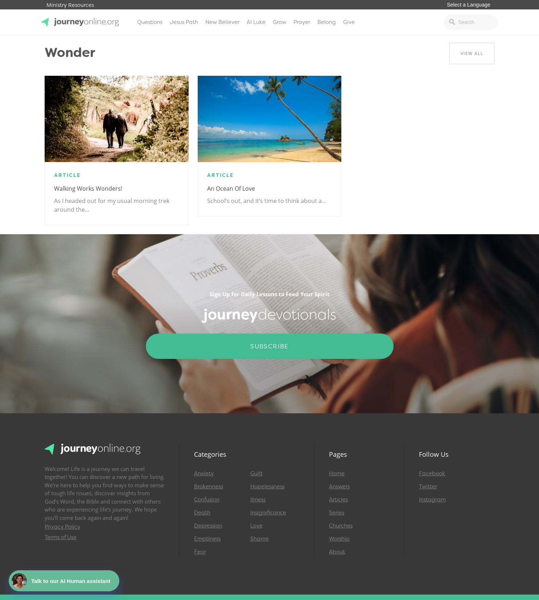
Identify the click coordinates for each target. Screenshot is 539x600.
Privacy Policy (62, 526)
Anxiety (204, 473)
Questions (149, 22)
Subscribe (269, 346)
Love (256, 525)
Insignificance (268, 512)
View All (472, 53)
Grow (279, 22)
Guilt (256, 473)
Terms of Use (61, 537)
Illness (258, 499)
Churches (341, 525)
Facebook (432, 473)
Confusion (206, 499)
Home (337, 473)
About (337, 551)
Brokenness (208, 486)
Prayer (301, 22)
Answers (339, 486)
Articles (338, 499)
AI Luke (256, 22)
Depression (208, 525)
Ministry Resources (70, 5)
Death (202, 512)
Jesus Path (184, 22)
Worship (339, 538)
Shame (259, 538)
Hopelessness (267, 486)
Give (349, 22)
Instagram (432, 499)
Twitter (428, 486)
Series (336, 512)
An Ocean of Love (231, 189)
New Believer (222, 22)
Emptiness (207, 538)
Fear (200, 551)
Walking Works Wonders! (88, 189)
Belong (326, 22)
